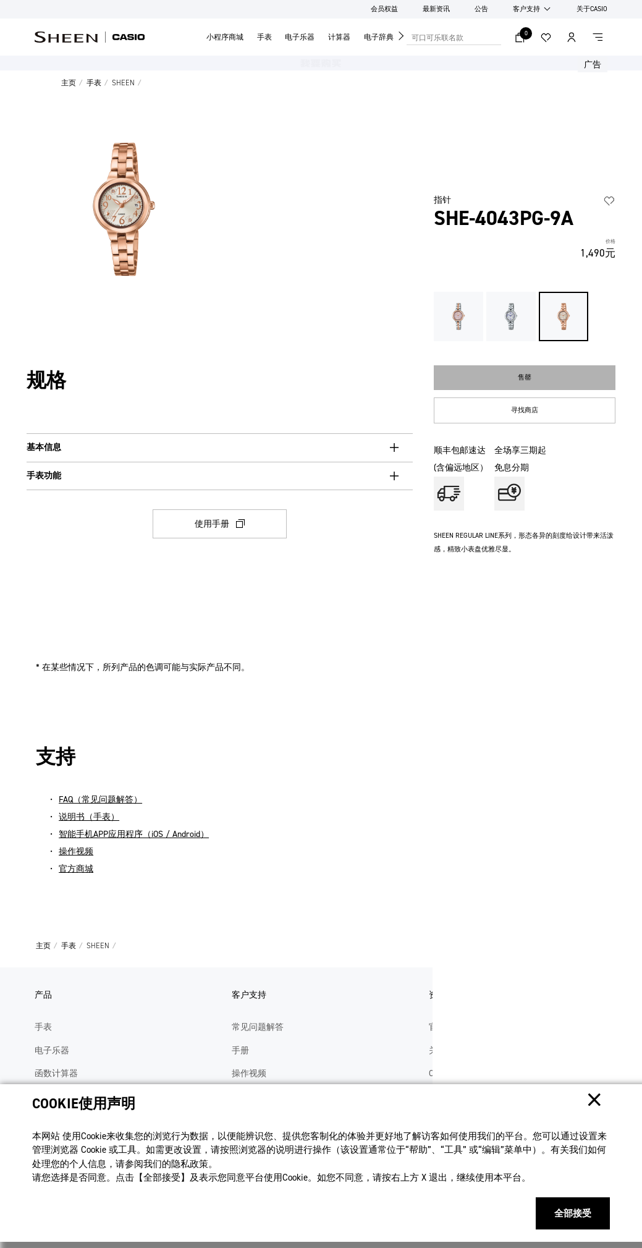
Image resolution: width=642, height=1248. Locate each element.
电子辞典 (379, 37)
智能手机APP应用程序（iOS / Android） (134, 834)
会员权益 (384, 9)
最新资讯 (436, 9)
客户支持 (526, 9)
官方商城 (76, 869)
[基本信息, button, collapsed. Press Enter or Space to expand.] (220, 447)
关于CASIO (592, 9)
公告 (481, 9)
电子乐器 (300, 37)
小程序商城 (224, 37)
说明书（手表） (89, 817)
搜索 (495, 37)
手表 (264, 37)
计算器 (339, 37)
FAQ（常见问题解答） (100, 799)
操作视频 (76, 851)
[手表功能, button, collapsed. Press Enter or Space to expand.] (220, 476)
